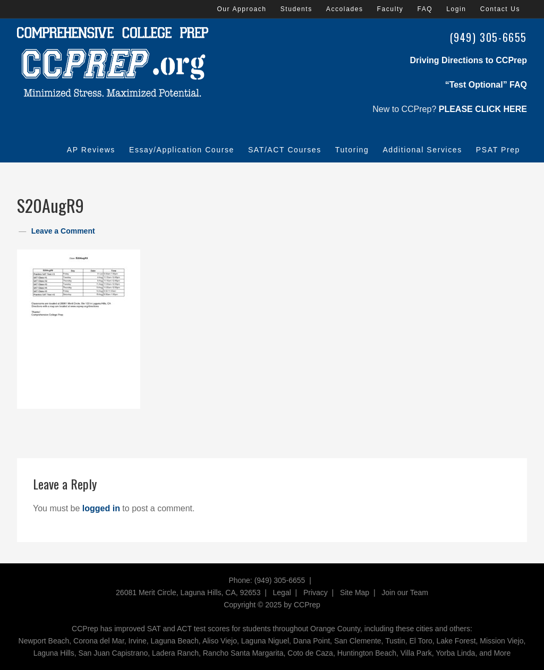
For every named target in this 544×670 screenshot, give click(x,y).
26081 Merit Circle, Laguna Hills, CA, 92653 (188, 592)
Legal (282, 592)
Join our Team (404, 592)
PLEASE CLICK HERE (483, 109)
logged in (101, 508)
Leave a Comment (63, 231)
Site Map (354, 592)
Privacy (315, 592)
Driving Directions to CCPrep (468, 60)
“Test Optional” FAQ (486, 84)
